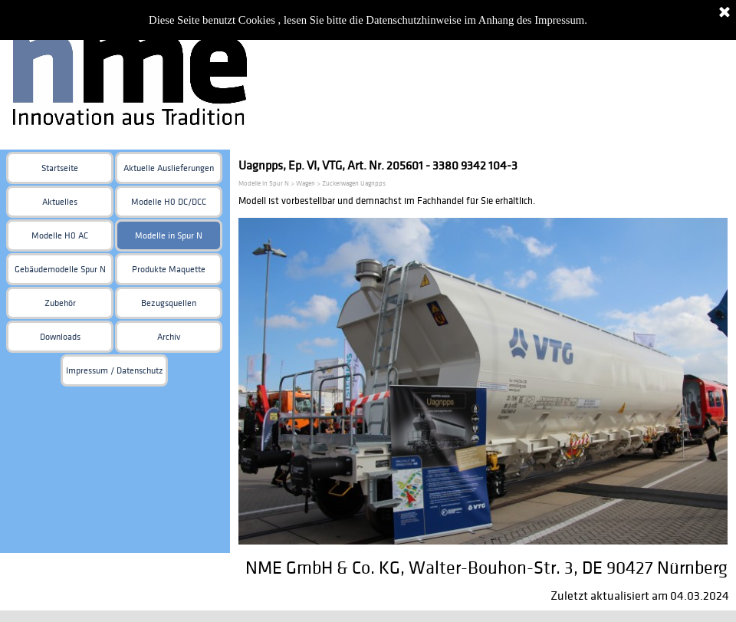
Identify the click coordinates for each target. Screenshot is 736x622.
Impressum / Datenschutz (114, 371)
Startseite (59, 168)
